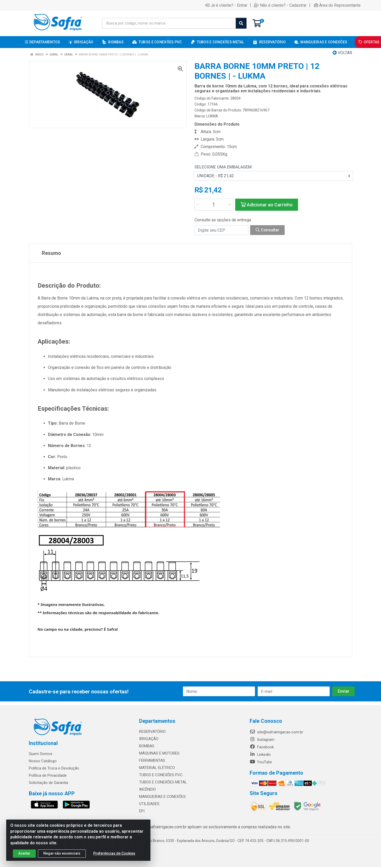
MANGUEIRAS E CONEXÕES (162, 796)
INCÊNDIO (147, 789)
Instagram (262, 739)
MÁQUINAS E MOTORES (159, 753)
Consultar (267, 230)
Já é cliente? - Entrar (226, 5)
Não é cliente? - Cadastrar (280, 5)
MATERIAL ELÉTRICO (157, 767)
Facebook (262, 747)
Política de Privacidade (48, 775)
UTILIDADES (149, 803)
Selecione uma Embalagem (223, 167)
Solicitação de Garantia (48, 782)
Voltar (342, 52)
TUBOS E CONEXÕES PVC (161, 775)
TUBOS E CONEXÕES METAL (163, 782)
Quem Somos (40, 753)
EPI (142, 811)
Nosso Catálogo (43, 761)
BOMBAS (146, 746)
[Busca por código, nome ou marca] (169, 23)
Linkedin (260, 754)
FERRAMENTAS (152, 760)
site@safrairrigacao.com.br (276, 732)
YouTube (261, 762)
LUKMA (212, 116)
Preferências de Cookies (114, 857)
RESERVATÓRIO (152, 731)
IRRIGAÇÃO (148, 738)
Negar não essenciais (61, 857)
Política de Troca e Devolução (54, 768)
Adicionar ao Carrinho (267, 204)
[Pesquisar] (241, 23)
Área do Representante (337, 5)
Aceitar (24, 857)
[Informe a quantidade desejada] (213, 204)
